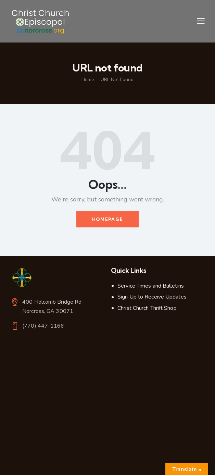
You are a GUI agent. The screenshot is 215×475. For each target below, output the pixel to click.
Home (87, 79)
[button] (201, 21)
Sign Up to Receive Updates (152, 297)
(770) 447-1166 (43, 326)
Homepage (107, 219)
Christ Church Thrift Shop (147, 308)
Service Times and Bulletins (150, 286)
